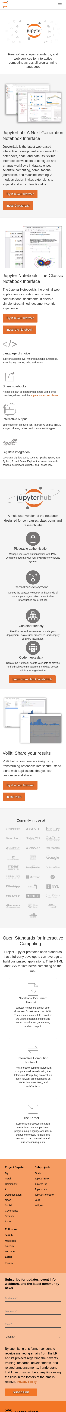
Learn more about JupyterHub (32, 679)
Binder (38, 1173)
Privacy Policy (27, 1382)
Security (9, 1216)
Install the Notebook (19, 329)
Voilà (37, 1200)
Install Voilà (13, 797)
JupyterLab (41, 1189)
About (8, 1221)
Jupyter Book (42, 1178)
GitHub (9, 1235)
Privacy (9, 1263)
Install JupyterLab (18, 205)
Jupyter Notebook (44, 1194)
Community (11, 1184)
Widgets (39, 1205)
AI (6, 1189)
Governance (11, 1210)
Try (6, 1173)
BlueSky (9, 1246)
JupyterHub (41, 1184)
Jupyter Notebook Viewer (44, 395)
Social (8, 1205)
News (8, 1200)
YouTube (10, 1251)
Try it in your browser (20, 194)
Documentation (13, 1194)
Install (8, 1178)
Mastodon (10, 1240)
